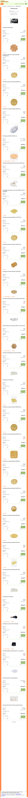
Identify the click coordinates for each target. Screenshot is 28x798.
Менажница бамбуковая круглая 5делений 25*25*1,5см (14, 298)
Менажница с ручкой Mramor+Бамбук (10, 623)
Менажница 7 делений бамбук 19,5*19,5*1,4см (12, 108)
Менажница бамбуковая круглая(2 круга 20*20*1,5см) (13, 163)
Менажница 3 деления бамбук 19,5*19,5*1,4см (12, 81)
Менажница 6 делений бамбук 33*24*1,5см (11, 569)
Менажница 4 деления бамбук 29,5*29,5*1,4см (12, 406)
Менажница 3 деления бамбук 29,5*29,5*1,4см (12, 488)
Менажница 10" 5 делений (8, 379)
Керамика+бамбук (6, 621)
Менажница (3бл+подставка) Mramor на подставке (13, 650)
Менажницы (18, 6)
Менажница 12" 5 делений (8, 596)
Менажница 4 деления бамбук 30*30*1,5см (11, 515)
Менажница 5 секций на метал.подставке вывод (12, 705)
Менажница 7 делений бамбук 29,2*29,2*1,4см (12, 434)
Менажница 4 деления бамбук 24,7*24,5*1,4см (12, 217)
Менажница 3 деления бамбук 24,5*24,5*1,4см (12, 244)
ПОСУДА (4, 6)
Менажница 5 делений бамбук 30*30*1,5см (11, 542)
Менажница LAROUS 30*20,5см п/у (10, 135)
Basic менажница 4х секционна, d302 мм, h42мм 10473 (14, 325)
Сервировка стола (10, 6)
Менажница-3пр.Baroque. (8, 27)
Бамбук (4, 52)
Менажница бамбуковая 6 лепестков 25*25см (12, 352)
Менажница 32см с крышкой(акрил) (10, 677)
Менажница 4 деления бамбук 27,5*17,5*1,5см (12, 271)
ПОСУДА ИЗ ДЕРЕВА (6, 296)
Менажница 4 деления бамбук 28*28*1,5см (11, 461)
